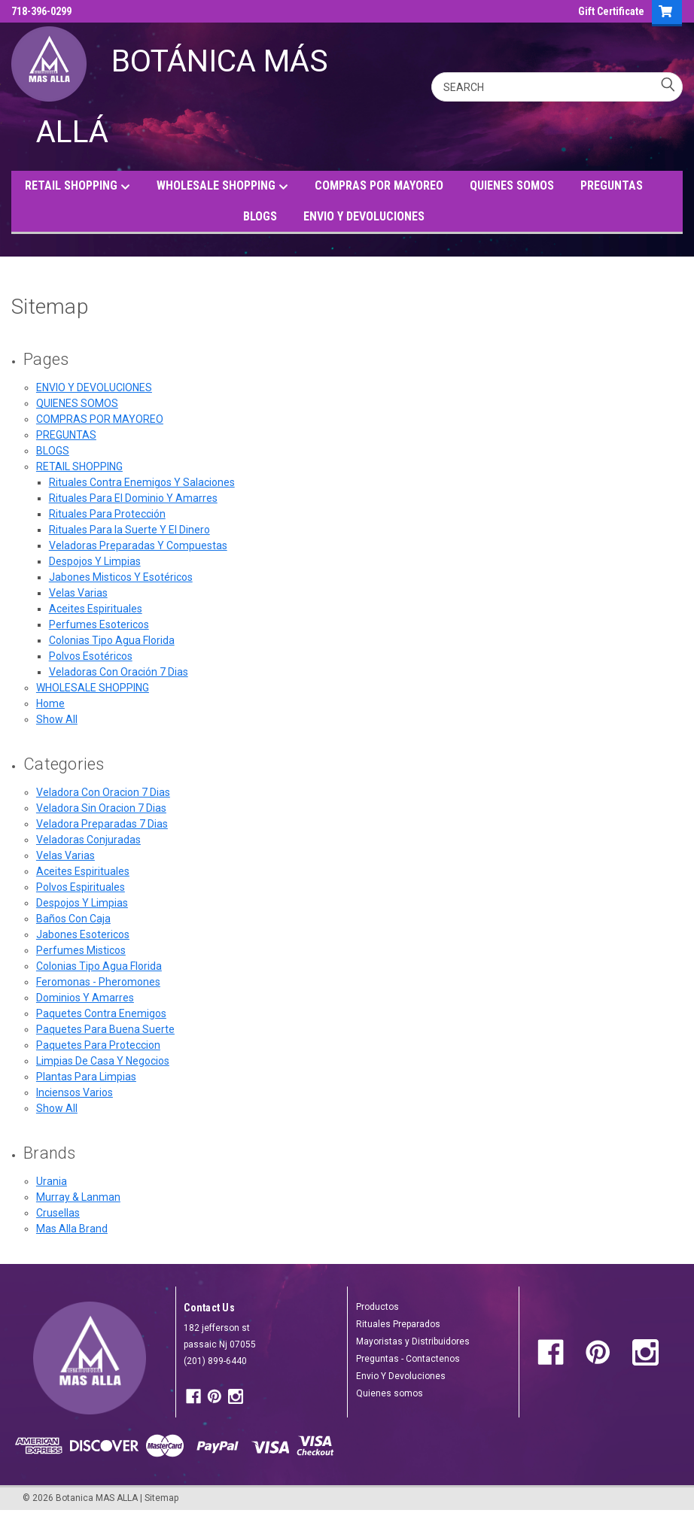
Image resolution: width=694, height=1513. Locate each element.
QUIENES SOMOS (512, 185)
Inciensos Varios (74, 1092)
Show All (57, 719)
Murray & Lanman (78, 1197)
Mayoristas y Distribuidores (413, 1341)
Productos (377, 1307)
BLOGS (260, 216)
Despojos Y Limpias (95, 561)
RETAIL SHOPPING (77, 186)
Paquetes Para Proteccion (98, 1045)
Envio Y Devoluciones (401, 1376)
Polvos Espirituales (80, 887)
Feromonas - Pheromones (98, 982)
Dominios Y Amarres (85, 998)
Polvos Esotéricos (90, 656)
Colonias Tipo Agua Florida (112, 640)
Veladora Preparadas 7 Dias (102, 824)
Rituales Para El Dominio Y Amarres (133, 498)
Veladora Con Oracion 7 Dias (103, 792)
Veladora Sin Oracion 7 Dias (101, 808)
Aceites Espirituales (95, 609)
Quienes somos (389, 1393)
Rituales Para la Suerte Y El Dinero (129, 530)
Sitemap (161, 1498)
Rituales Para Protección (107, 514)
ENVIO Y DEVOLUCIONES (364, 216)
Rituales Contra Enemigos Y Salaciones (142, 482)
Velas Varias (78, 593)
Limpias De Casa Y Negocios (102, 1061)
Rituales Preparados (398, 1324)
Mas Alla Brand (72, 1229)
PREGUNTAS (611, 185)
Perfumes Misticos (81, 950)
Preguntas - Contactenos (408, 1358)
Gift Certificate (611, 11)
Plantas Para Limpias (86, 1077)
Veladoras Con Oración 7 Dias (118, 672)
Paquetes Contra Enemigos (101, 1013)
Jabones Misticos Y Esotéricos (121, 577)
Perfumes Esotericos (99, 624)
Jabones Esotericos (82, 934)
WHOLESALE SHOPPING (222, 186)
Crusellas (58, 1213)
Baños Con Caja (73, 919)
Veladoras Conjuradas (88, 840)
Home (50, 703)
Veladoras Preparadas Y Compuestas (138, 545)
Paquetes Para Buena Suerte (105, 1029)
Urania (51, 1181)
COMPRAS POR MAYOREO (379, 185)
